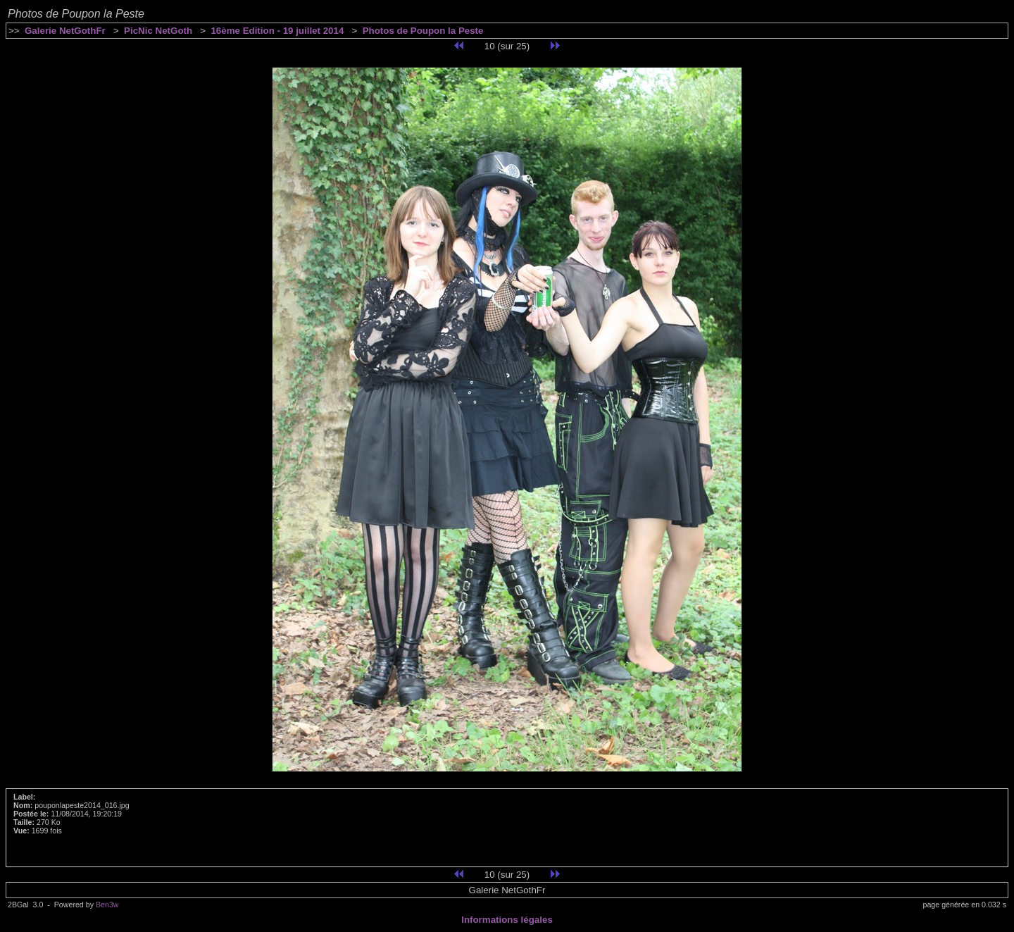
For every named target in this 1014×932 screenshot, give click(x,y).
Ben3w (107, 904)
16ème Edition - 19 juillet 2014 (277, 30)
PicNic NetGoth (158, 30)
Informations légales (507, 919)
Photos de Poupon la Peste (423, 30)
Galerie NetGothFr (65, 30)
